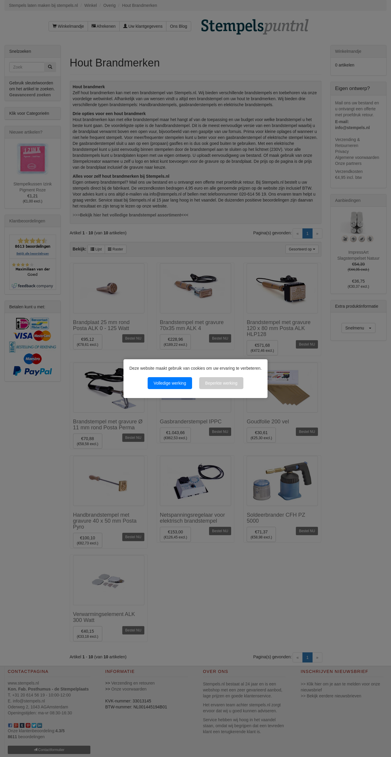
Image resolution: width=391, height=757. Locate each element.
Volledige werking (170, 383)
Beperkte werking (221, 383)
